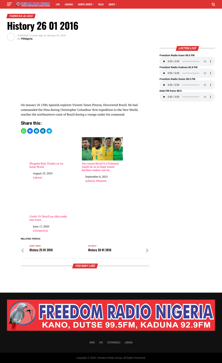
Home (92, 342)
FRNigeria (26, 38)
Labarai (69, 4)
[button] (23, 131)
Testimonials (113, 342)
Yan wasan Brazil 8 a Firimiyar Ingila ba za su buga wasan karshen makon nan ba (102, 154)
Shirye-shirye (85, 4)
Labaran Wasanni (95, 181)
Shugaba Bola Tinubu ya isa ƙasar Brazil (49, 152)
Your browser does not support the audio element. (187, 61)
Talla (101, 4)
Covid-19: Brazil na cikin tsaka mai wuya (49, 205)
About (112, 4)
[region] (85, 73)
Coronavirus (40, 230)
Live (58, 4)
